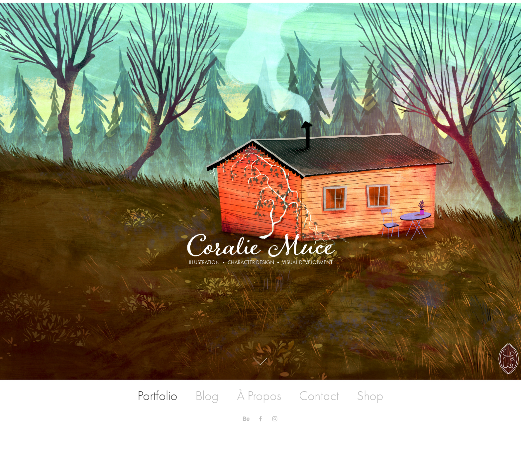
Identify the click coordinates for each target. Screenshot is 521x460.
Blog (207, 395)
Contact (319, 395)
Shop (370, 395)
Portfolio (157, 395)
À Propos (259, 395)
